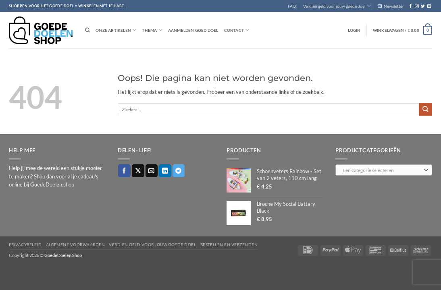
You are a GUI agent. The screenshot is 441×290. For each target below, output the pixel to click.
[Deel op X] (138, 170)
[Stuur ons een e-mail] (429, 6)
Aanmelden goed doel (193, 30)
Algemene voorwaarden (75, 244)
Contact (237, 30)
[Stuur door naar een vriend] (152, 170)
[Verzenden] (425, 109)
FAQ (292, 6)
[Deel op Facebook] (124, 170)
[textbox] (382, 170)
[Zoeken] (87, 30)
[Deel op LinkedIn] (165, 170)
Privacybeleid (25, 244)
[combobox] (383, 170)
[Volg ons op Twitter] (422, 6)
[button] (391, 6)
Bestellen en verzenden (229, 244)
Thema (152, 30)
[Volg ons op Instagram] (416, 6)
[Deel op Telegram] (179, 170)
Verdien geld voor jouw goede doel (337, 6)
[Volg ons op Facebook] (410, 6)
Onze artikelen (116, 30)
